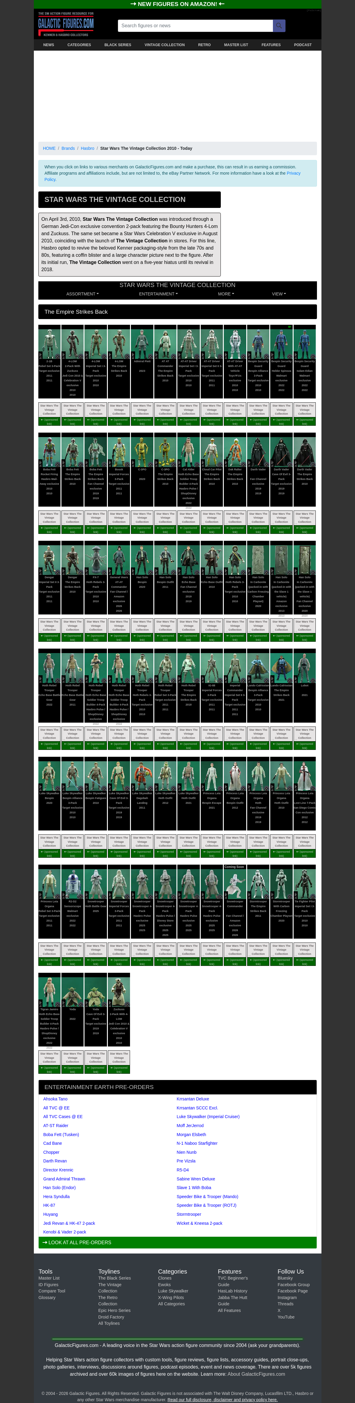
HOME (49, 148)
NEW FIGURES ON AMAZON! (178, 4)
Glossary (47, 1297)
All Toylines (109, 1323)
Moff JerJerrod (190, 1125)
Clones (165, 1278)
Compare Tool (52, 1291)
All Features (229, 1310)
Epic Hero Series (114, 1310)
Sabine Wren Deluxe (196, 1179)
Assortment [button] (81, 294)
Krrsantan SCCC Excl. (197, 1108)
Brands (68, 148)
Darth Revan (55, 1161)
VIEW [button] (277, 294)
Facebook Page (293, 1291)
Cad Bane (52, 1143)
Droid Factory (111, 1317)
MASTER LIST (236, 45)
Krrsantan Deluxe (193, 1099)
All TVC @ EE (56, 1108)
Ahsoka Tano (55, 1099)
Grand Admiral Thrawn (64, 1179)
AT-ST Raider (56, 1125)
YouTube (286, 1317)
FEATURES (271, 45)
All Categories (171, 1303)
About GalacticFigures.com (256, 1374)
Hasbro (87, 148)
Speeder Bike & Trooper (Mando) (207, 1196)
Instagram (287, 1297)
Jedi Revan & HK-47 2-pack (69, 1223)
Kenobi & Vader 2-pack (64, 1232)
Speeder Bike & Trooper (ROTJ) (206, 1205)
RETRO (204, 45)
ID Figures (48, 1284)
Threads (286, 1303)
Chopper (51, 1152)
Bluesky (285, 1278)
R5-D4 (183, 1170)
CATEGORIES (79, 45)
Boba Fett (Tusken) (61, 1134)
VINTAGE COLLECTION (165, 45)
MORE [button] (224, 294)
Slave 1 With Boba (194, 1187)
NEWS (48, 45)
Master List (49, 1278)
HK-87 (49, 1205)
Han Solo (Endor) (59, 1187)
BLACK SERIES (118, 45)
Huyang (50, 1214)
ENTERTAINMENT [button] (157, 294)
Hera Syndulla (56, 1196)
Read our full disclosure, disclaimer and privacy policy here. (222, 1399)
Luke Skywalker (173, 1291)
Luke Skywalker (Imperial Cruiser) (208, 1116)
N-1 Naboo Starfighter (197, 1143)
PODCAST (303, 45)
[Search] (279, 25)
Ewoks (164, 1284)
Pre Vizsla (186, 1161)
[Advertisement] (177, 95)
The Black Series (114, 1278)
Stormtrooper (189, 1214)
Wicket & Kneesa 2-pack (200, 1223)
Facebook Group (294, 1284)
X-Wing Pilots (171, 1297)
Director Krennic (58, 1170)
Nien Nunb (187, 1152)
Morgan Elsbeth (191, 1134)
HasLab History (232, 1291)
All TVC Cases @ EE (63, 1116)
